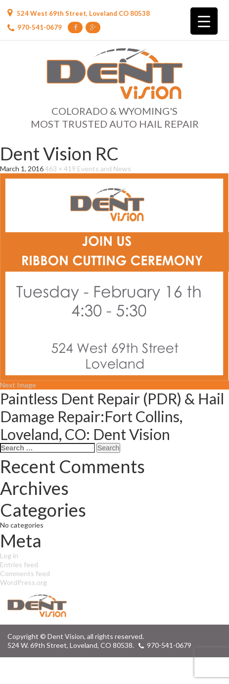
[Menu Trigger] (204, 21)
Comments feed (25, 573)
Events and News (104, 168)
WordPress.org (23, 582)
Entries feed (19, 564)
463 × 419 (60, 168)
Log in (9, 555)
